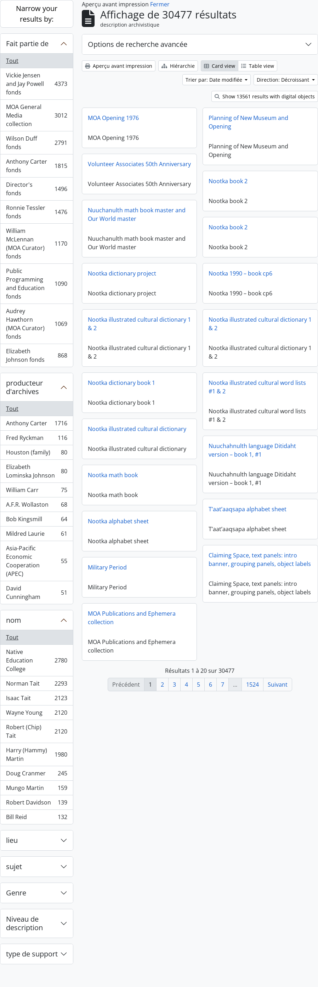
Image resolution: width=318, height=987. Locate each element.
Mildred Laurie (36, 535)
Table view (257, 65)
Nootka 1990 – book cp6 (217, 277)
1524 (252, 684)
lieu (12, 840)
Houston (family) (36, 454)
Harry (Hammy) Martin (36, 754)
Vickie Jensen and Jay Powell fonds (36, 83)
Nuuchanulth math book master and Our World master (137, 218)
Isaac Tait (36, 699)
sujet (14, 866)
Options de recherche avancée (137, 44)
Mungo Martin (36, 789)
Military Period (107, 568)
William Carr (36, 491)
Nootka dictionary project (146, 273)
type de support (32, 954)
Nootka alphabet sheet (118, 522)
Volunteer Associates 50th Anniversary (139, 164)
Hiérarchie (178, 65)
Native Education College (36, 660)
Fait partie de (27, 43)
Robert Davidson (36, 804)
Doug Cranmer (36, 775)
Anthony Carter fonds (36, 166)
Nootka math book (136, 475)
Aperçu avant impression (118, 65)
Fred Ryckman (36, 439)
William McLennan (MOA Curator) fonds (36, 243)
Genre (16, 893)
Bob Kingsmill (36, 521)
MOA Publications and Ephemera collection (132, 619)
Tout (12, 61)
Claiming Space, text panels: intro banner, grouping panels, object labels (260, 562)
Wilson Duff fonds (36, 143)
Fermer (160, 4)
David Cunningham (36, 592)
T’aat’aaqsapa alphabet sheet (247, 512)
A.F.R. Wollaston (36, 506)
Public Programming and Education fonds (36, 283)
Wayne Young (36, 714)
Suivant (278, 684)
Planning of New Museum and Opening (248, 122)
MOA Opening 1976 (113, 118)
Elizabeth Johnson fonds (36, 355)
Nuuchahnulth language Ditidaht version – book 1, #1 (228, 454)
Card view (219, 65)
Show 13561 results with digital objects (265, 96)
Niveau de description (24, 923)
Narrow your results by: (36, 14)
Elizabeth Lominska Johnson (36, 471)
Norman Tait (36, 685)
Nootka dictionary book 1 (145, 383)
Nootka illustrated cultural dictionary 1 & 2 (163, 324)
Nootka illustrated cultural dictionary (161, 429)
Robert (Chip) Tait (36, 731)
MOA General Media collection (36, 115)
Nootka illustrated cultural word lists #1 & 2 (233, 390)
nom (13, 620)
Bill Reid (36, 818)
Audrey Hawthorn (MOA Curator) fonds (36, 323)
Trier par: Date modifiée (215, 79)
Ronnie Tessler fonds (36, 212)
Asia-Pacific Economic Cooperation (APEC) (36, 561)
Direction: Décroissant (284, 79)
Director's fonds (36, 189)
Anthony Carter (36, 425)
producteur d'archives (24, 387)
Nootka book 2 (228, 181)
